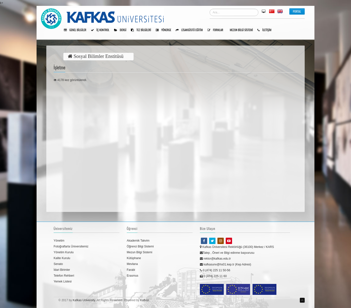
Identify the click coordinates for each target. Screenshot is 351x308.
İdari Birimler (62, 270)
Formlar (217, 30)
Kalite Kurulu (62, 258)
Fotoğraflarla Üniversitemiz (71, 246)
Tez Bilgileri (143, 30)
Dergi (122, 30)
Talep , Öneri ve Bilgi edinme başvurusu (227, 252)
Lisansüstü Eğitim (191, 30)
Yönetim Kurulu (64, 252)
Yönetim (59, 240)
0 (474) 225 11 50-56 (215, 270)
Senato (58, 264)
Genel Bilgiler (77, 30)
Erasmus (132, 275)
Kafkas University (84, 300)
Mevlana (132, 264)
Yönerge (165, 30)
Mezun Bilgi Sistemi (243, 30)
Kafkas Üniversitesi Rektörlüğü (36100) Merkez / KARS (237, 247)
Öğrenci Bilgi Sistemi (140, 246)
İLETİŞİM (266, 30)
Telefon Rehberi (64, 275)
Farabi (131, 270)
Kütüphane (134, 258)
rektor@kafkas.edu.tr (215, 258)
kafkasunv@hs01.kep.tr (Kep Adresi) (225, 264)
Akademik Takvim (138, 240)
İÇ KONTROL (102, 30)
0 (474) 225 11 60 (213, 276)
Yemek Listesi (63, 281)
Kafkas (144, 300)
